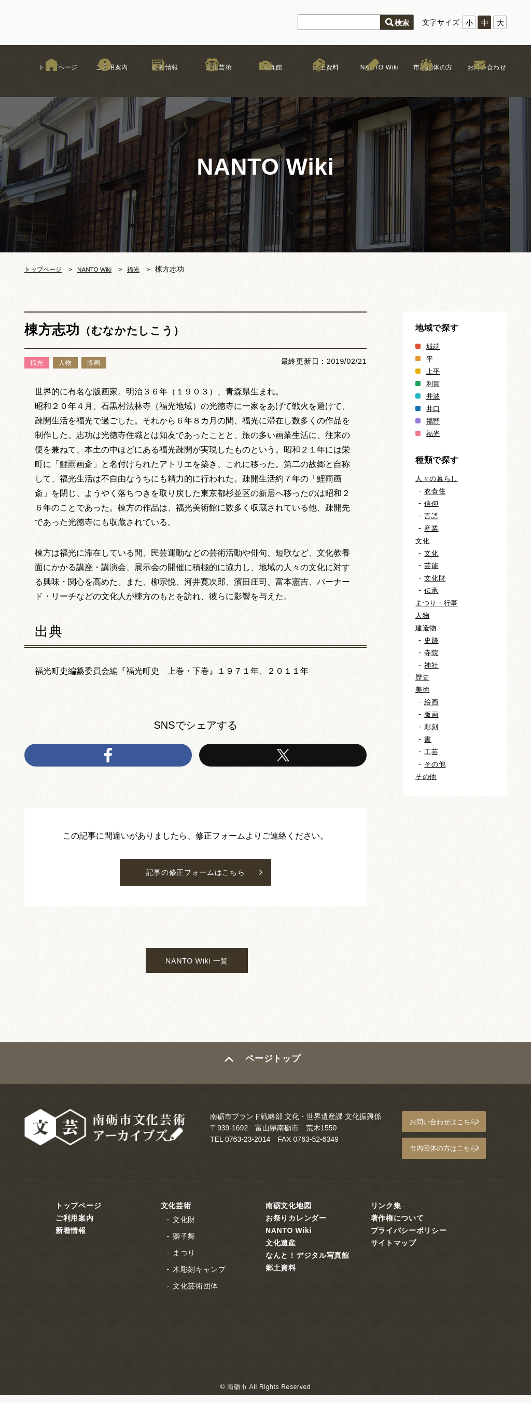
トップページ (51, 82)
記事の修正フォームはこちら (195, 877)
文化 (422, 540)
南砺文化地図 (288, 1213)
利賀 (433, 383)
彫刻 (431, 726)
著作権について (397, 1225)
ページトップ (274, 1076)
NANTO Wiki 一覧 (197, 971)
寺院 (431, 652)
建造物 (426, 627)
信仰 (431, 503)
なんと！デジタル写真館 (308, 1262)
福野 (433, 421)
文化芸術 (212, 82)
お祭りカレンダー (296, 1225)
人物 (422, 615)
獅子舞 (184, 1243)
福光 (147, 269)
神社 (431, 665)
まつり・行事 (438, 603)
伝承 (431, 590)
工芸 (431, 751)
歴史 (422, 677)
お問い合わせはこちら (452, 1134)
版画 (431, 714)
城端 (433, 346)
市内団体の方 (426, 82)
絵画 (431, 702)
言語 (431, 516)
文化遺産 (281, 1250)
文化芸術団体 (195, 1293)
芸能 (431, 565)
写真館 (265, 82)
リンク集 (386, 1213)
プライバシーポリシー (409, 1238)
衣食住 (435, 491)
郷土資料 (319, 82)
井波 (433, 396)
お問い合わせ (479, 82)
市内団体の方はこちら (452, 1158)
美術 (422, 689)
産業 (431, 528)
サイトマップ (393, 1250)
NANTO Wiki (372, 82)
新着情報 (158, 82)
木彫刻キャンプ (199, 1276)
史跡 (431, 640)
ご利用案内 (104, 82)
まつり (184, 1260)
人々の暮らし (438, 478)
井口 (433, 408)
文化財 (435, 578)
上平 (433, 371)
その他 (435, 764)
